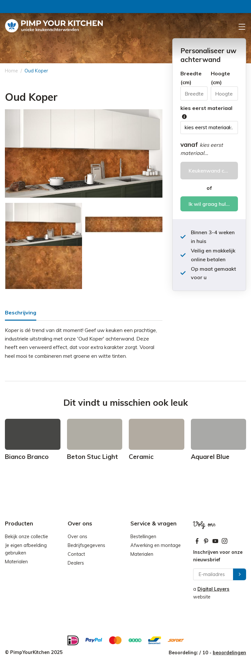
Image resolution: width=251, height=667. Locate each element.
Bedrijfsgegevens (86, 545)
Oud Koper (36, 71)
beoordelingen (229, 653)
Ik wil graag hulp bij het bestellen (213, 204)
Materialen (16, 562)
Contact (76, 554)
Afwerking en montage (155, 545)
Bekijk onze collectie (26, 536)
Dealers (76, 563)
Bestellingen (143, 536)
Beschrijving (20, 312)
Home (11, 71)
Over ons (77, 536)
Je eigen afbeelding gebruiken (26, 549)
